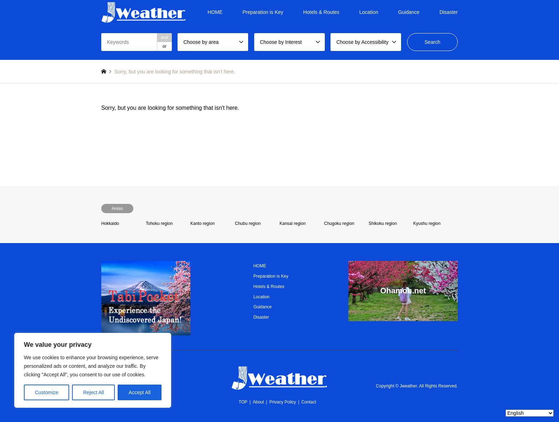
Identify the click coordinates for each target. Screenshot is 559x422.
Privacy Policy (282, 402)
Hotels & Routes (321, 12)
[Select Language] (530, 413)
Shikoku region (383, 223)
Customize (46, 392)
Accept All (139, 392)
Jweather (408, 386)
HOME (214, 12)
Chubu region (248, 223)
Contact (308, 402)
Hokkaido (110, 223)
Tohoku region (159, 223)
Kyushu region (427, 223)
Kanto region (202, 223)
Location (368, 12)
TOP (243, 402)
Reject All (93, 392)
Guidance (409, 12)
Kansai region (293, 223)
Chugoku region (339, 223)
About (258, 402)
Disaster (449, 12)
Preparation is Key (262, 12)
